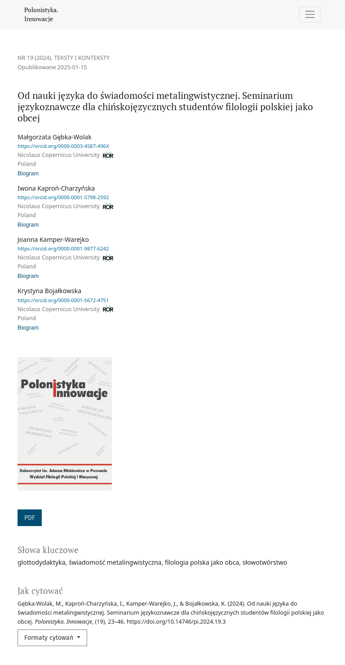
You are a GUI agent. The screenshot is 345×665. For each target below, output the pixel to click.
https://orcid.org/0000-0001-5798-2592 (63, 197)
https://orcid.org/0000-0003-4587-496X (63, 146)
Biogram (28, 173)
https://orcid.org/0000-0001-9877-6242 (63, 248)
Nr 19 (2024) (34, 58)
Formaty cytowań (49, 638)
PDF (29, 518)
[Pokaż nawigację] (310, 14)
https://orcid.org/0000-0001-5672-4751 (63, 300)
